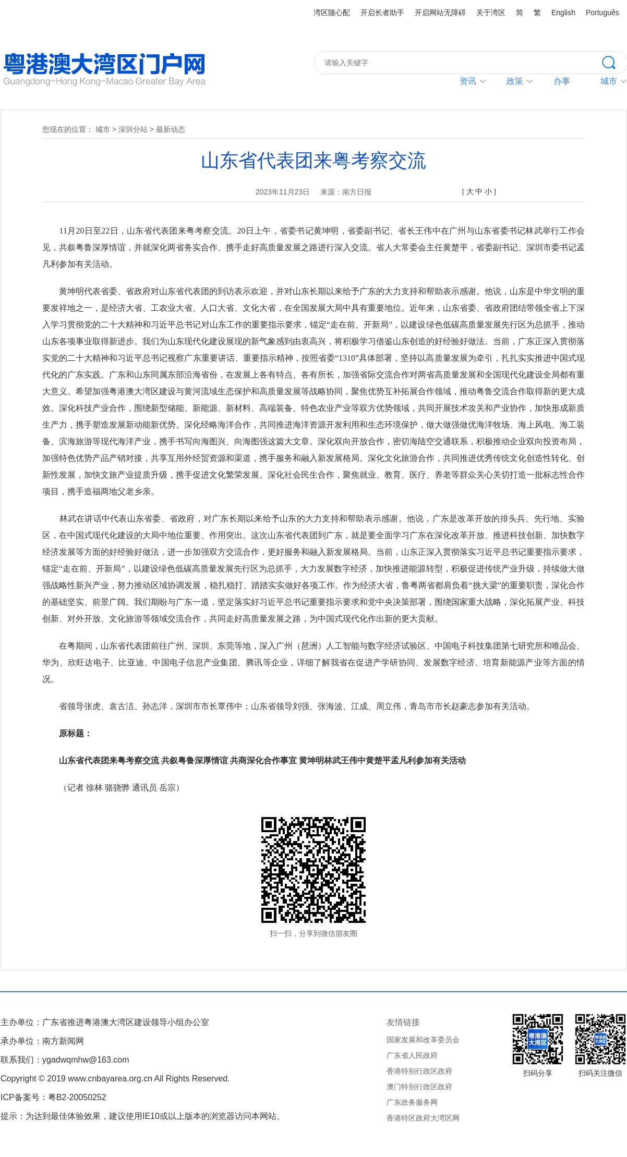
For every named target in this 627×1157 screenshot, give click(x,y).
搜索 (614, 61)
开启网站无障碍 (440, 12)
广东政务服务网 (412, 1102)
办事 (561, 81)
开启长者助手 (382, 12)
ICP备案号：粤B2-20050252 (53, 1097)
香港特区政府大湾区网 (423, 1118)
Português (602, 12)
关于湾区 (490, 12)
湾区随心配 (332, 12)
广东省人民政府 (412, 1055)
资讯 (468, 81)
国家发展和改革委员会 (423, 1040)
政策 (515, 81)
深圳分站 (133, 129)
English (563, 12)
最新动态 (170, 129)
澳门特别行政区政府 (419, 1086)
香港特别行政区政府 (419, 1071)
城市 (102, 129)
